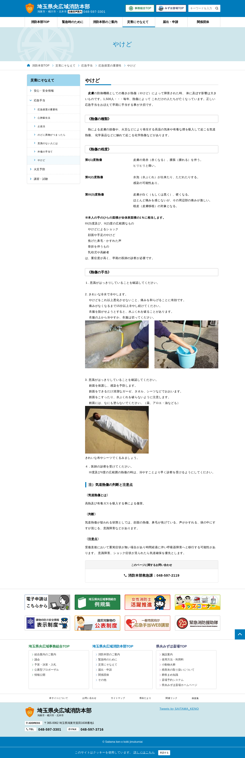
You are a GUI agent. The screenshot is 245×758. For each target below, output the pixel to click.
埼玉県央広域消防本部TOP (112, 646)
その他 (102, 679)
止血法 (41, 126)
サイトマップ (118, 698)
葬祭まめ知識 (170, 674)
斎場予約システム (173, 679)
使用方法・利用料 (173, 659)
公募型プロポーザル (46, 669)
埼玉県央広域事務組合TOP (49, 646)
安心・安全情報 (44, 90)
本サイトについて (58, 698)
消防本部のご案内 (105, 22)
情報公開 (39, 674)
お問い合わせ (89, 698)
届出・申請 (170, 22)
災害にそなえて (138, 22)
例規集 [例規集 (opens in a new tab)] (195, 698)
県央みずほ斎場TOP (171, 646)
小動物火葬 (168, 664)
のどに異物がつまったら (51, 134)
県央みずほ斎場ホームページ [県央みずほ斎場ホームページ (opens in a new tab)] (179, 685)
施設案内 (167, 654)
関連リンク (171, 698)
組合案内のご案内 (45, 654)
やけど (41, 160)
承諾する (164, 752)
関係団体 (203, 22)
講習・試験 (41, 178)
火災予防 (39, 169)
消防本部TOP (40, 22)
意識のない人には (48, 143)
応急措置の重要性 (48, 109)
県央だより (145, 698)
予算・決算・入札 (45, 664)
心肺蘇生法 (44, 117)
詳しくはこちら (144, 752)
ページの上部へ (240, 634)
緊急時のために (72, 22)
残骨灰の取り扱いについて (178, 669)
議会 (37, 659)
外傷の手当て (45, 151)
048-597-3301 (49, 729)
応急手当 (39, 100)
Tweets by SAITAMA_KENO (179, 708)
